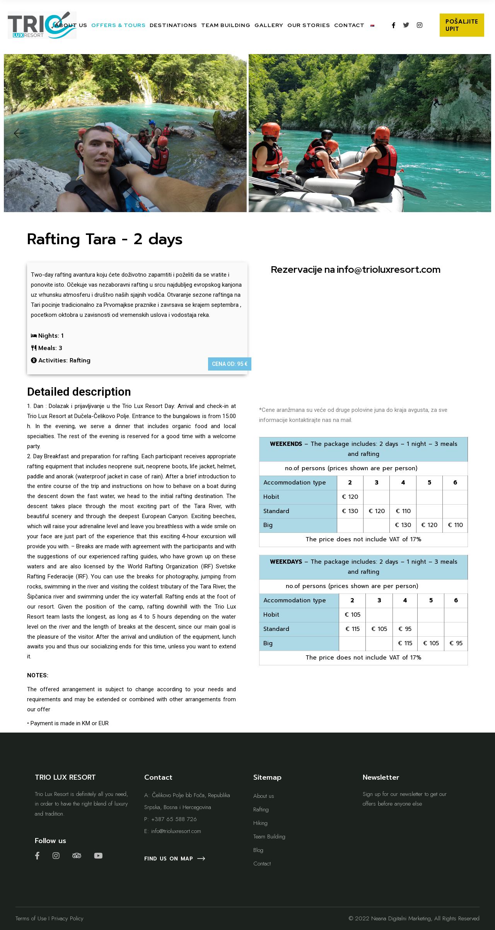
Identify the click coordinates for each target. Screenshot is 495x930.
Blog (258, 850)
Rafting (261, 809)
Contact (262, 863)
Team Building (269, 836)
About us (263, 796)
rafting (63, 274)
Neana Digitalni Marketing (401, 918)
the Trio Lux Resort (137, 406)
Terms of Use (30, 918)
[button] (18, 133)
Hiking (260, 823)
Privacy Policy (67, 918)
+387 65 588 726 (174, 819)
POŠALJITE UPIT (462, 25)
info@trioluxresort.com (388, 269)
